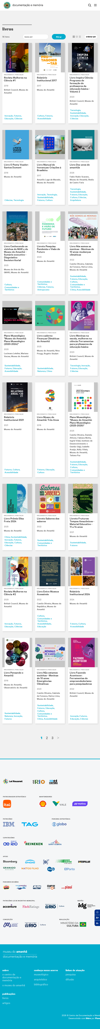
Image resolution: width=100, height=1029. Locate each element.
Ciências (18, 118)
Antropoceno (43, 289)
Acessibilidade (44, 118)
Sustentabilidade (78, 113)
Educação (9, 118)
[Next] (58, 738)
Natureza (41, 371)
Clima (73, 289)
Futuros (17, 115)
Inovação (9, 115)
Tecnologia (75, 110)
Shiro (88, 1018)
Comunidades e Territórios (12, 288)
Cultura (40, 115)
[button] (15, 970)
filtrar (59, 36)
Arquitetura (75, 200)
